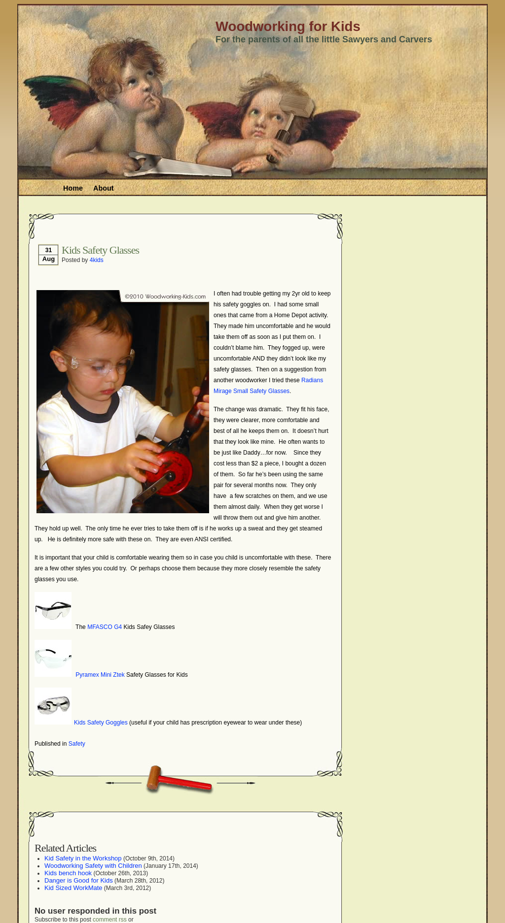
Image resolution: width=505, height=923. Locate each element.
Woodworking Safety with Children (93, 865)
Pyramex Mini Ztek (99, 674)
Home (73, 188)
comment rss (110, 919)
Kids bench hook (68, 873)
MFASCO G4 (104, 627)
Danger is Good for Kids (78, 880)
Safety (77, 743)
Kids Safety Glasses (100, 250)
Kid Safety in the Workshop (83, 858)
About (103, 188)
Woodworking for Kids (288, 26)
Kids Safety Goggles (101, 722)
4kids (97, 260)
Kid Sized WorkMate (73, 887)
